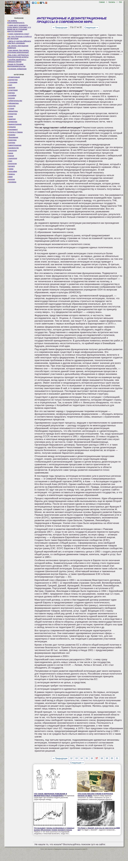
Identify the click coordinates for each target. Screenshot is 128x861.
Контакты (112, 2)
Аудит (9, 85)
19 (107, 758)
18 (102, 758)
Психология (12, 150)
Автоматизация (13, 77)
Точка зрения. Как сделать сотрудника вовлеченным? (18, 51)
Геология (11, 98)
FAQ (120, 2)
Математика (12, 122)
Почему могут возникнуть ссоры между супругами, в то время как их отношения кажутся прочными (19, 28)
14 (81, 758)
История (10, 108)
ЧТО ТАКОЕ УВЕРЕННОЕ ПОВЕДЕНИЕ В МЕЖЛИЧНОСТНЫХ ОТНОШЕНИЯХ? (50, 795)
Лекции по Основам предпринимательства (16, 65)
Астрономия (12, 82)
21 (117, 758)
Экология (11, 179)
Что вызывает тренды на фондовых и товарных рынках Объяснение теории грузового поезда (54, 829)
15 (87, 758)
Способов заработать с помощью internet (16, 61)
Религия (10, 156)
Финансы (11, 174)
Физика (10, 169)
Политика (11, 143)
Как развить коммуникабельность (15, 22)
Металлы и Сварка (14, 132)
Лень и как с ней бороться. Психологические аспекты (18, 56)
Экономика (11, 182)
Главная (102, 2)
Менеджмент (12, 129)
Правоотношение (14, 145)
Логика (10, 116)
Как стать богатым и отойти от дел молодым (19, 37)
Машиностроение (14, 124)
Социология (12, 158)
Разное (10, 153)
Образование (12, 137)
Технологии (12, 164)
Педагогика (11, 140)
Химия (9, 177)
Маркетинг (11, 119)
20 (112, 758)
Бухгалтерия (12, 90)
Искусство (11, 106)
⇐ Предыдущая (60, 27)
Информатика (12, 103)
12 (71, 758)
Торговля (11, 166)
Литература (12, 114)
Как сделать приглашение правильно (17, 47)
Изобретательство (14, 101)
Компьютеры (12, 111)
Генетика (11, 93)
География (11, 95)
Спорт (9, 161)
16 (92, 758)
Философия (12, 171)
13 (76, 758)
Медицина (11, 127)
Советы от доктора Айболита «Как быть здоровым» (19, 42)
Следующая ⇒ (91, 27)
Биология (11, 88)
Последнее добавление (16, 69)
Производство (13, 148)
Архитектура (12, 80)
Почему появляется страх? (18, 34)
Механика (11, 135)
